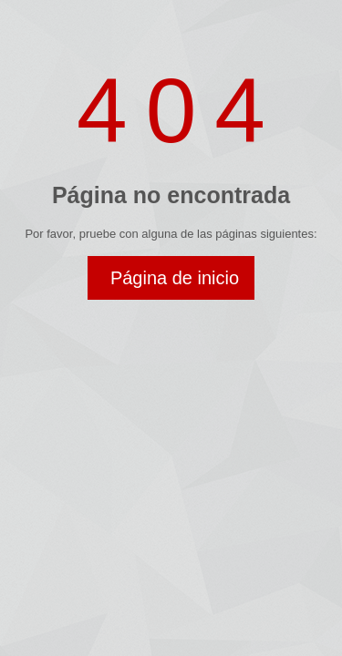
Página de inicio (174, 278)
